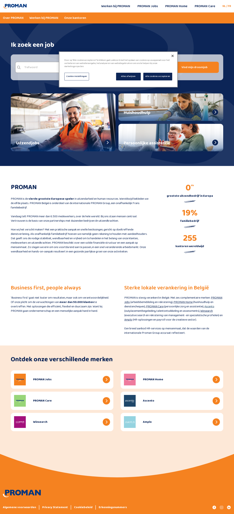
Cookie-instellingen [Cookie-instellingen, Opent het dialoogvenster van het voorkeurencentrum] (76, 76)
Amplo (128, 319)
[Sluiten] (173, 56)
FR (229, 6)
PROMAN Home (176, 6)
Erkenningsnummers (113, 507)
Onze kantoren (75, 18)
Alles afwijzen (128, 76)
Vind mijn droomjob (194, 67)
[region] (118, 69)
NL (224, 6)
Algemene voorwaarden (19, 507)
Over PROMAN (13, 18)
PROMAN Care (205, 6)
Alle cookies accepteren (157, 76)
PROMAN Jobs (147, 6)
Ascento (209, 306)
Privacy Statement (55, 507)
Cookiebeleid (83, 507)
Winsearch (206, 311)
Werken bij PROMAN (115, 6)
